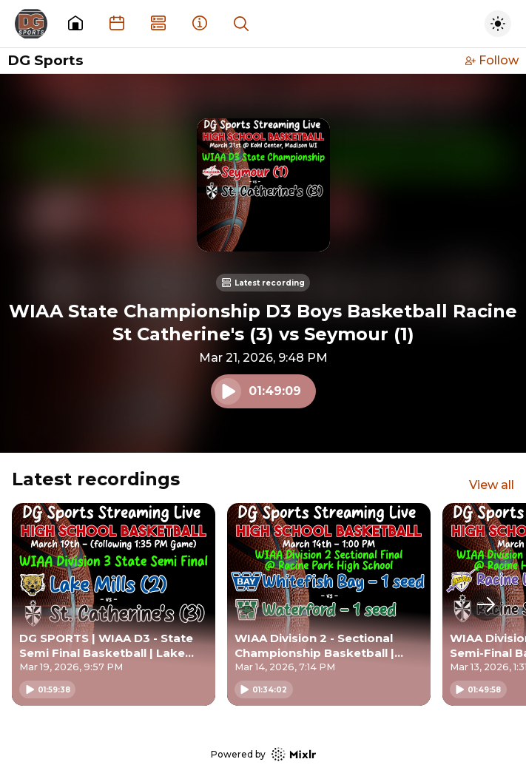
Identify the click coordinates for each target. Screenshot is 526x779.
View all (491, 485)
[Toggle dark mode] (498, 23)
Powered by (263, 754)
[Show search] (241, 23)
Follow (492, 60)
